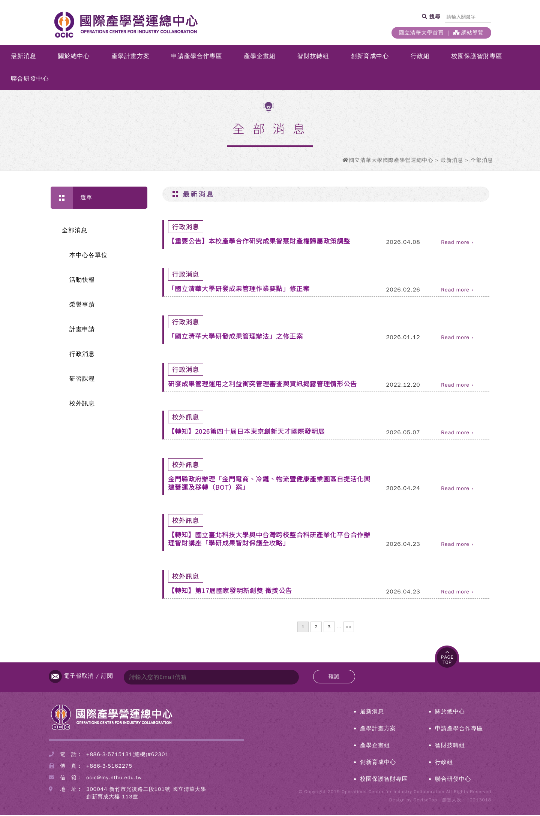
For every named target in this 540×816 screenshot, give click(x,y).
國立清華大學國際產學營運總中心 (391, 161)
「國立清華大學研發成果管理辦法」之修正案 (235, 336)
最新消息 (23, 57)
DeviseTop (425, 801)
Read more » (457, 243)
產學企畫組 (260, 57)
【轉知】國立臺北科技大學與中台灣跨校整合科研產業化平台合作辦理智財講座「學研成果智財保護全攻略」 (269, 539)
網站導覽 (468, 33)
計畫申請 (82, 330)
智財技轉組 (313, 57)
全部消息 (74, 231)
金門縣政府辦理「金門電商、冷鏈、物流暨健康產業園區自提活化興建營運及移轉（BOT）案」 (269, 483)
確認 (334, 677)
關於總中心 (74, 57)
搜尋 (434, 16)
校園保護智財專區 (477, 57)
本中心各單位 (88, 256)
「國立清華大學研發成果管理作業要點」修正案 (239, 289)
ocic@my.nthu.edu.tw (114, 778)
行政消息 (82, 355)
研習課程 (82, 380)
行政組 (420, 57)
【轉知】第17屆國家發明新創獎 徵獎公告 (230, 591)
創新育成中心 (370, 57)
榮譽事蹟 (82, 305)
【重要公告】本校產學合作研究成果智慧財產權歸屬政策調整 (259, 241)
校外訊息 (82, 404)
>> (349, 628)
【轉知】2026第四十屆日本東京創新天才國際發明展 (246, 431)
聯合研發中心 (30, 79)
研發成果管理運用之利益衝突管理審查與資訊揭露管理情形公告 (262, 384)
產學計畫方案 (130, 57)
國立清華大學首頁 (421, 33)
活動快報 (82, 281)
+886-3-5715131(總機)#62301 (127, 755)
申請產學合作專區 (196, 57)
